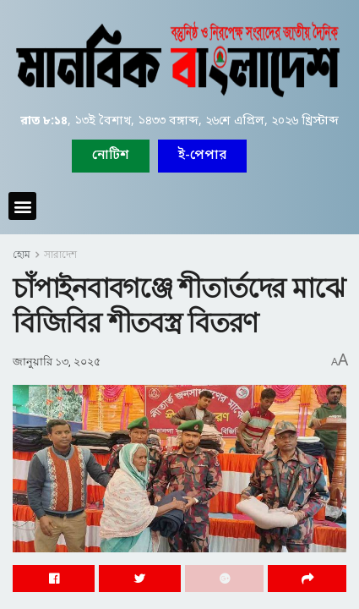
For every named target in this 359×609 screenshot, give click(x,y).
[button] (202, 156)
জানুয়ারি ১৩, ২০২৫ (57, 361)
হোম (21, 255)
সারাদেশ (60, 255)
